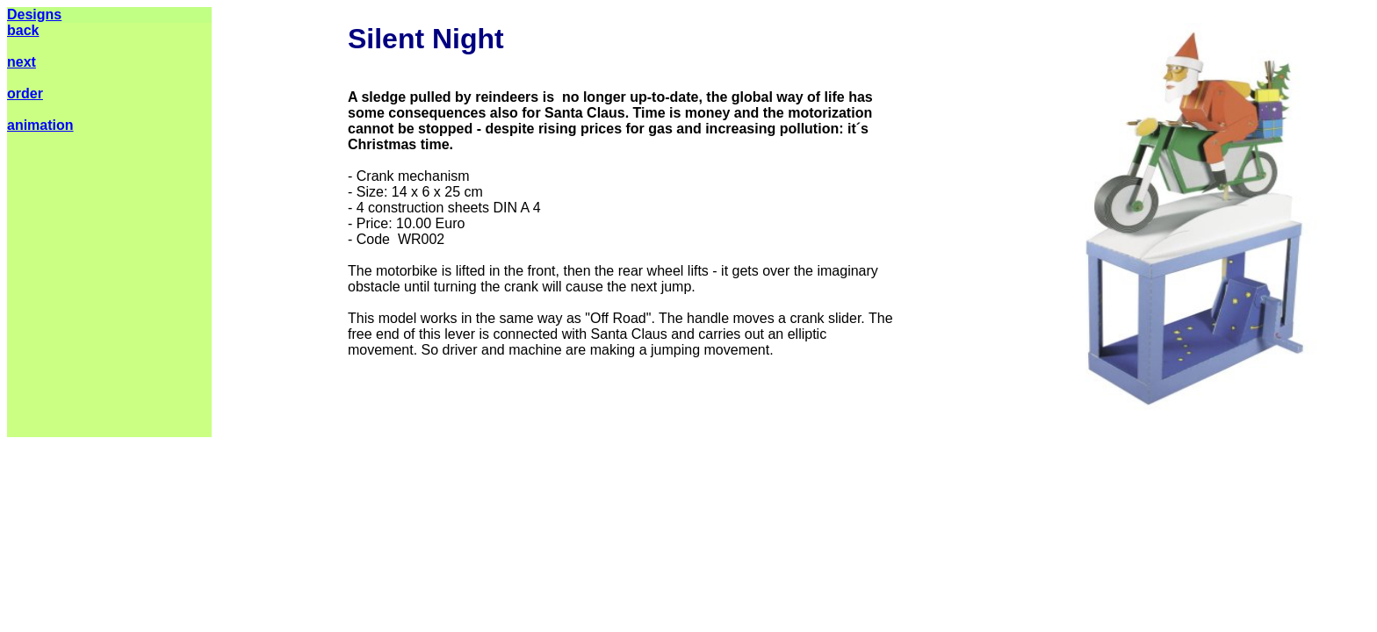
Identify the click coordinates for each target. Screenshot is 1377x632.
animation (40, 125)
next (21, 61)
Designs (34, 14)
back (23, 30)
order (25, 93)
